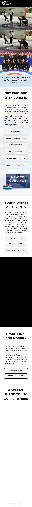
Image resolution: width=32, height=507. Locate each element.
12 (18, 72)
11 (17, 72)
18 (28, 72)
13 (20, 72)
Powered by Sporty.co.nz (16, 503)
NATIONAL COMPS (16, 238)
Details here (16, 82)
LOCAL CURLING (16, 131)
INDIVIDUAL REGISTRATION (16, 165)
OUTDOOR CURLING (16, 151)
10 (15, 72)
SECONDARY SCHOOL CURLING (16, 138)
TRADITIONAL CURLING (16, 376)
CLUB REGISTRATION (16, 145)
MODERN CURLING (16, 371)
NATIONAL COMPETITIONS (16, 158)
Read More (7, 25)
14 (22, 72)
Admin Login (16, 505)
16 (25, 72)
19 (30, 72)
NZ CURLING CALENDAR (16, 250)
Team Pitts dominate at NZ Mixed (15, 20)
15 (23, 72)
